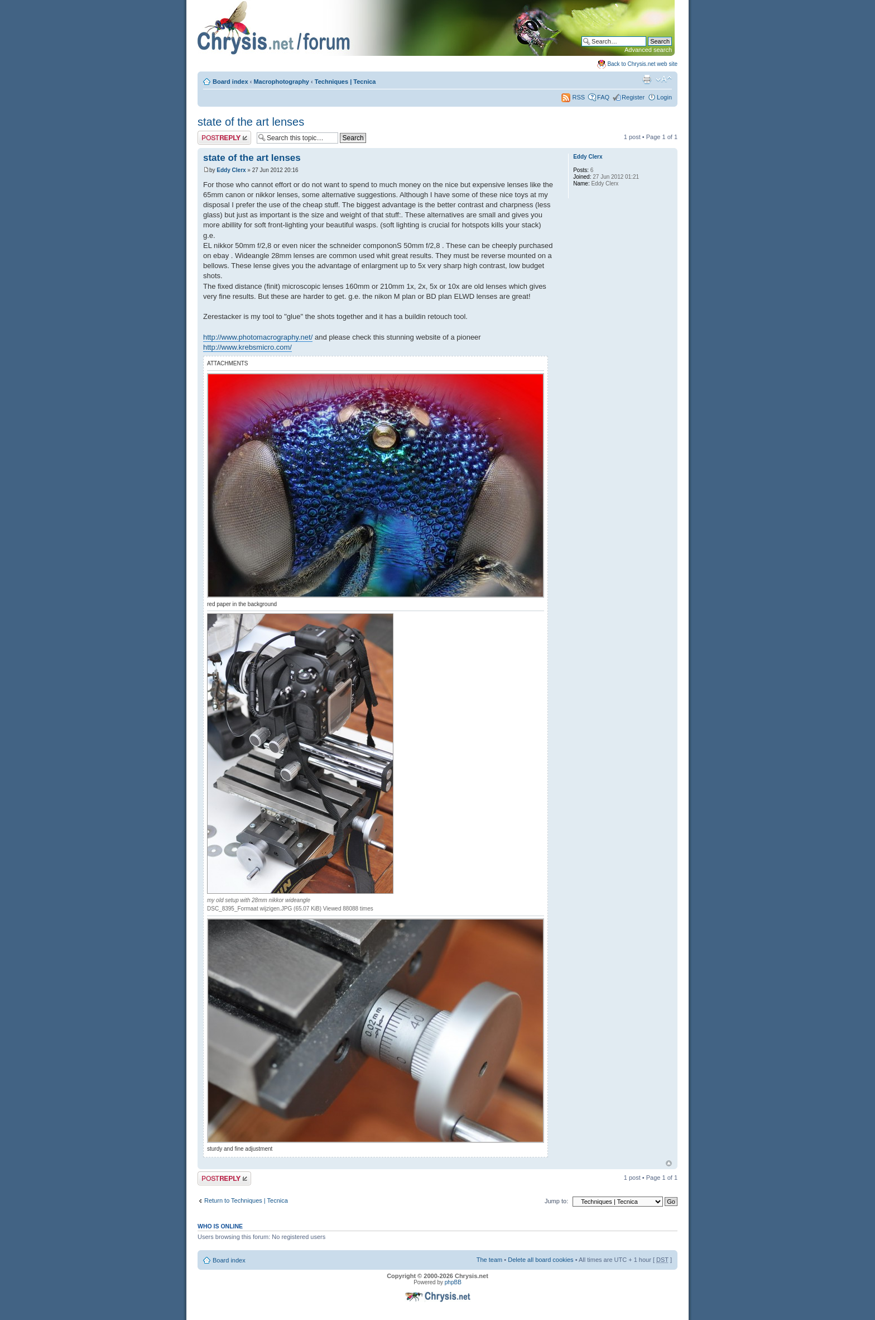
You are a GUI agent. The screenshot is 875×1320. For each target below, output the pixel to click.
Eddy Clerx (231, 170)
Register (633, 97)
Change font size (664, 79)
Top (669, 1163)
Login (664, 97)
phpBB (453, 1282)
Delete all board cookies (540, 1259)
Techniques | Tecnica (345, 81)
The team (489, 1259)
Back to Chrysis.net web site (642, 64)
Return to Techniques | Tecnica (246, 1200)
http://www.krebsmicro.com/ (247, 347)
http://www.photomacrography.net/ (257, 337)
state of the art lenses (251, 122)
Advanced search (648, 49)
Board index (230, 81)
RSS (573, 97)
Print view (647, 79)
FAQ (603, 97)
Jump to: (556, 1201)
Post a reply (224, 138)
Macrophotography (281, 81)
